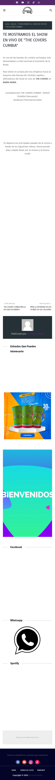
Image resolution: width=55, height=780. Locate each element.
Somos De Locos (27, 770)
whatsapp (41, 770)
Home (14, 770)
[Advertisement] (27, 585)
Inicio (7, 24)
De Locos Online (35, 333)
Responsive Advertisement (27, 737)
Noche (13, 24)
